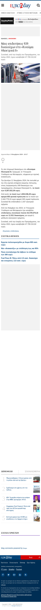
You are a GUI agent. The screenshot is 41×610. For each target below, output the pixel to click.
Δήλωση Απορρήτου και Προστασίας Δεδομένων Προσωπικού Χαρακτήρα (16, 595)
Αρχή (30, 557)
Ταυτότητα (4, 563)
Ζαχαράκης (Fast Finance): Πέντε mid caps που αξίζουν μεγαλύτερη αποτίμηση (18, 508)
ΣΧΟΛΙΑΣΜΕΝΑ (32, 471)
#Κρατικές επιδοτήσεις (11, 231)
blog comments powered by (14, 548)
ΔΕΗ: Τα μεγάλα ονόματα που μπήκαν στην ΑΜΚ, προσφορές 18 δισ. (18, 499)
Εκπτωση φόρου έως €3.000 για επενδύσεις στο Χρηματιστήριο (16, 518)
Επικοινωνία (14, 563)
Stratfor (11, 569)
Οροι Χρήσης (31, 563)
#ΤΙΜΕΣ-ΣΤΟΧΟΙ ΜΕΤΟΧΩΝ (27, 13)
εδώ (21, 22)
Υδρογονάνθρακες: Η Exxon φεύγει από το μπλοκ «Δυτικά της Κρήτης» (19, 479)
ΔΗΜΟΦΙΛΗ (7, 471)
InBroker (3, 584)
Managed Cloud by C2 (16, 605)
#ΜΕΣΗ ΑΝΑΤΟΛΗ (8, 13)
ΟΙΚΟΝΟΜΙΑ (12, 38)
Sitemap (22, 563)
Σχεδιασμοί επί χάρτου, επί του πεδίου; (16, 489)
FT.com (4, 569)
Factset (19, 569)
